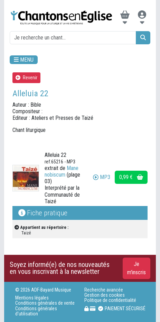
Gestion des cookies (104, 295)
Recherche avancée (103, 290)
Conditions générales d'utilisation (36, 311)
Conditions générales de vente (45, 303)
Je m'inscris (136, 268)
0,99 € (131, 177)
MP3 (101, 177)
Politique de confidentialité (110, 300)
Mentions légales (32, 298)
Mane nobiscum (61, 171)
